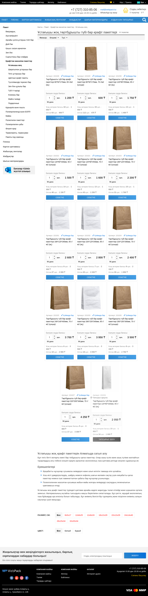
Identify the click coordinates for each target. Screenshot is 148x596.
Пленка (14, 20)
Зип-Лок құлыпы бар (17, 86)
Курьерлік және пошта (15, 107)
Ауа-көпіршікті (12, 36)
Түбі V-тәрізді (14, 91)
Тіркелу (128, 2)
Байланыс (62, 2)
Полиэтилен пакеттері (15, 120)
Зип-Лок (9, 53)
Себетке (60, 118)
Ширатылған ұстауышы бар (20, 69)
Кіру (121, 2)
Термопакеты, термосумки (17, 133)
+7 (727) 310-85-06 (84, 9)
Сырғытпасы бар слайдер (17, 57)
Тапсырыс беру (107, 439)
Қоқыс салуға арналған (16, 48)
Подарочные (13, 103)
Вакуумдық (10, 31)
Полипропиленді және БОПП (18, 112)
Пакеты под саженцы (15, 137)
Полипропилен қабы (14, 124)
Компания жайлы (9, 2)
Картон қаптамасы (31, 20)
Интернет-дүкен (94, 574)
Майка (8, 116)
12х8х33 (91, 515)
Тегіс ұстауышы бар (16, 74)
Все (59, 515)
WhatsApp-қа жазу (108, 12)
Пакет (5, 20)
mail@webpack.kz (108, 9)
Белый (68, 531)
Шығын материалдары (96, 20)
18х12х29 (103, 515)
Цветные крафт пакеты (18, 78)
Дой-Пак (9, 44)
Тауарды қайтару (36, 2)
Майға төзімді (14, 99)
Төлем (23, 2)
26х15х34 (61, 521)
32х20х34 (74, 521)
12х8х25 (79, 515)
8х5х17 (68, 515)
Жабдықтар (75, 20)
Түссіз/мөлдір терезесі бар (19, 82)
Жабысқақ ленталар (55, 20)
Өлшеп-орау (11, 129)
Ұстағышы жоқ (15, 65)
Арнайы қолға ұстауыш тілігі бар (20, 40)
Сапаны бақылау (97, 2)
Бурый (78, 531)
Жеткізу (51, 2)
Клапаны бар (13, 95)
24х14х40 (128, 515)
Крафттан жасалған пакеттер (19, 61)
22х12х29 (115, 515)
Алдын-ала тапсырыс (122, 20)
